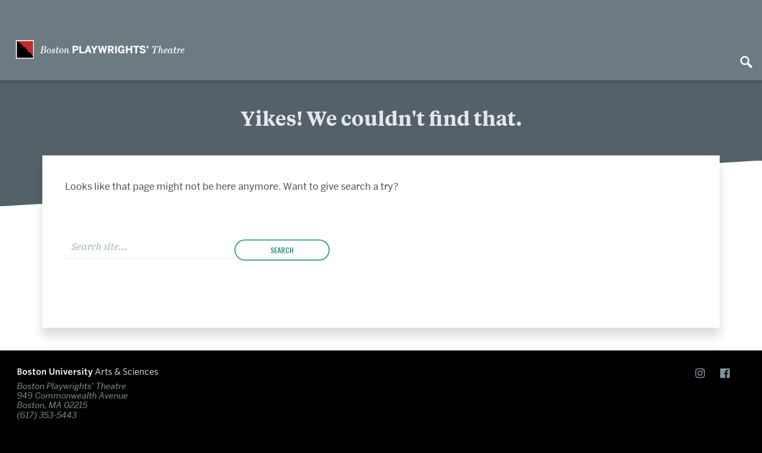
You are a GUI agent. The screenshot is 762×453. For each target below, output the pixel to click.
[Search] (149, 245)
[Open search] (746, 63)
